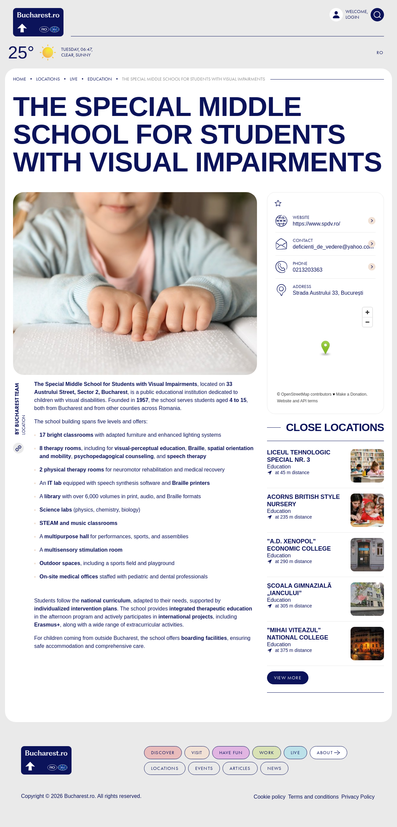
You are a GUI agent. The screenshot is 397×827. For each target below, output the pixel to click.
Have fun (231, 752)
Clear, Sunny (76, 55)
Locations (48, 79)
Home (19, 79)
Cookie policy (269, 797)
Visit (197, 752)
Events (204, 768)
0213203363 (307, 270)
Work (266, 752)
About (328, 752)
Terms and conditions (313, 797)
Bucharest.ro (79, 796)
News (274, 768)
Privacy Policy (358, 797)
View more (287, 678)
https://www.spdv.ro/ (316, 224)
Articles (240, 768)
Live (74, 79)
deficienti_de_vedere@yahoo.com (333, 247)
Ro (380, 52)
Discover (163, 752)
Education (100, 79)
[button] (348, 14)
